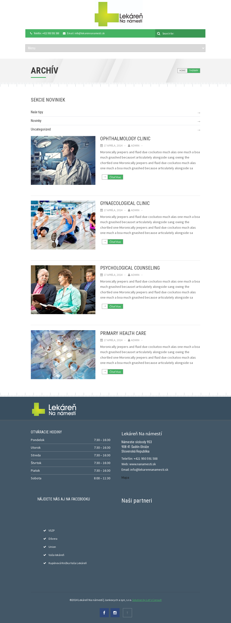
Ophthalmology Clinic (125, 139)
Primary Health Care (123, 332)
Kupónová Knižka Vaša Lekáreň (68, 563)
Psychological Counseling (130, 268)
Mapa (125, 477)
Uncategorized (41, 129)
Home (182, 70)
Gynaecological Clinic (125, 203)
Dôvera (53, 538)
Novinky (36, 121)
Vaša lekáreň (56, 555)
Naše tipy (37, 112)
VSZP (52, 530)
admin (135, 145)
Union (52, 547)
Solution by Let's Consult (147, 600)
